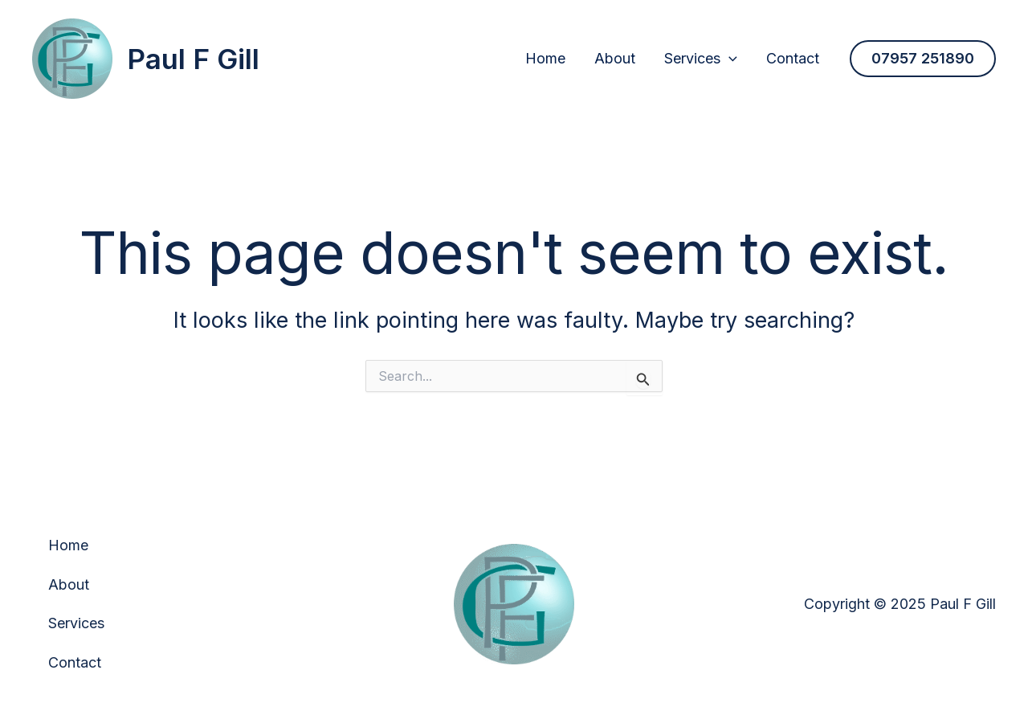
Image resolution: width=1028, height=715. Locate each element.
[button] (923, 58)
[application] (728, 58)
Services (700, 58)
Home (545, 58)
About (614, 58)
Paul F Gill (193, 59)
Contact (792, 58)
